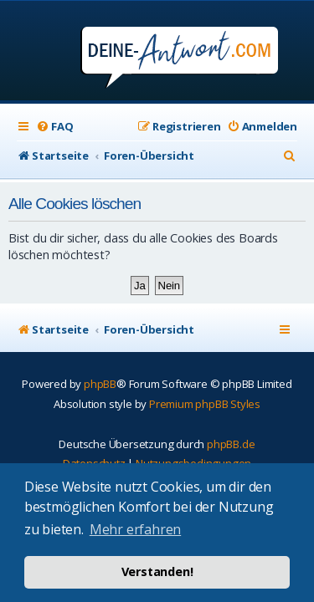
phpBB (100, 383)
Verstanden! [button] (157, 571)
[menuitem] (54, 127)
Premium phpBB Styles (204, 403)
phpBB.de (231, 444)
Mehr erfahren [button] (135, 529)
